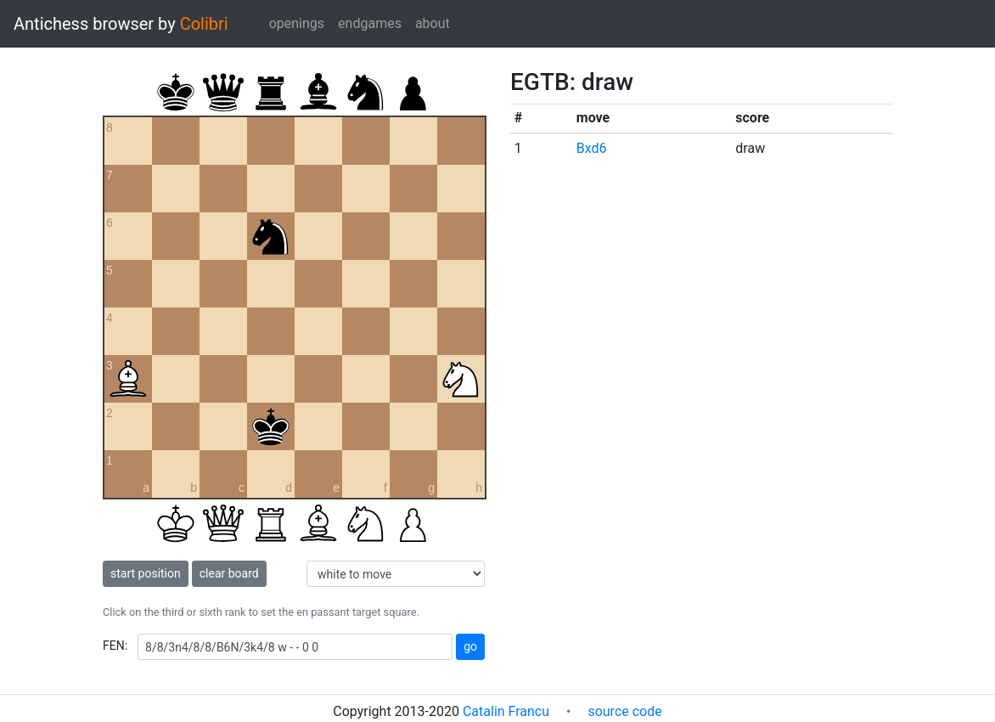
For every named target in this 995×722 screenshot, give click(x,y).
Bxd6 (591, 148)
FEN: (115, 645)
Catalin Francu (506, 711)
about (432, 23)
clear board (229, 573)
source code (624, 711)
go (470, 646)
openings (296, 23)
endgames (370, 23)
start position (145, 573)
